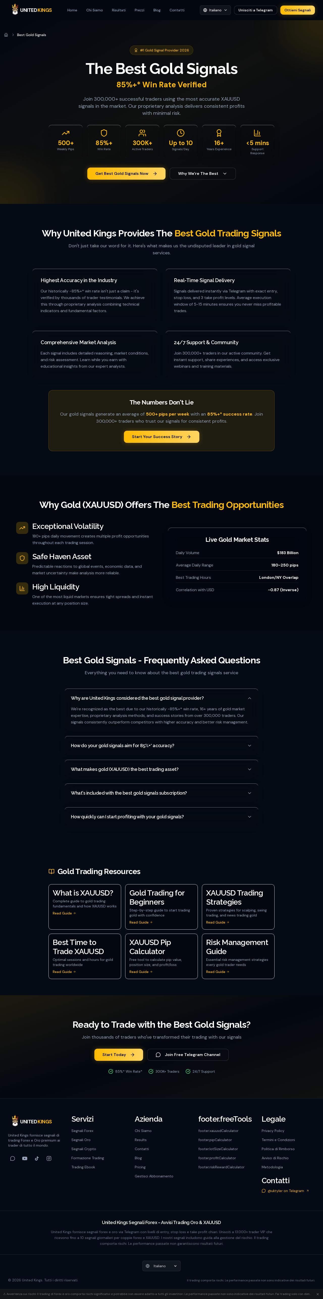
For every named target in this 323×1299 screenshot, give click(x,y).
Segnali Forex (82, 1130)
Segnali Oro (81, 1140)
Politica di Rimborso (278, 1149)
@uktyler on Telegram (285, 1190)
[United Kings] (30, 10)
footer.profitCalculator (217, 1158)
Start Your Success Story (161, 436)
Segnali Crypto (83, 1149)
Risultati (119, 10)
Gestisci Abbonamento (154, 1176)
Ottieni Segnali (297, 10)
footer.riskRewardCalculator (221, 1167)
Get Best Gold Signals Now (126, 173)
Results (141, 1140)
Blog (156, 10)
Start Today (118, 1054)
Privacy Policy (273, 1130)
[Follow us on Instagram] (48, 1158)
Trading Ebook (83, 1167)
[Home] (6, 35)
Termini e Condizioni (278, 1140)
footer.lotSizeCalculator (218, 1149)
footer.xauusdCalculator (218, 1130)
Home (72, 10)
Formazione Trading (87, 1158)
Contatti (177, 10)
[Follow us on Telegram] (12, 1158)
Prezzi (139, 10)
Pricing (140, 1167)
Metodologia (272, 1167)
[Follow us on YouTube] (24, 1158)
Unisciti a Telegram (255, 10)
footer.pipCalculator (215, 1140)
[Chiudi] (317, 1294)
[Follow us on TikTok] (36, 1158)
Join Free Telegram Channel (188, 1054)
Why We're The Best (202, 173)
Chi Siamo (94, 10)
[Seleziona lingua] (215, 10)
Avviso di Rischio (275, 1158)
